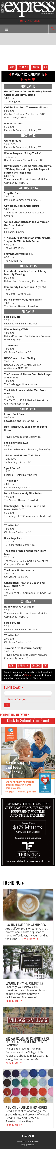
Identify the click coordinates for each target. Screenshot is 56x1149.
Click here (29, 675)
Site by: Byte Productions (28, 1145)
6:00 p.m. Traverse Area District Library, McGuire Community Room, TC (28, 174)
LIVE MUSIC (23, 67)
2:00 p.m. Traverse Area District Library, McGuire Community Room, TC (25, 653)
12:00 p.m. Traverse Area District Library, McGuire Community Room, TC (25, 611)
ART (45, 67)
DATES (11, 67)
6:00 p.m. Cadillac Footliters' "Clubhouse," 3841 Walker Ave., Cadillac (26, 112)
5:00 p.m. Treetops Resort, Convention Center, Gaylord (24, 210)
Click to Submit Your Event (28, 721)
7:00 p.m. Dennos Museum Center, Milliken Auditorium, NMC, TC (22, 363)
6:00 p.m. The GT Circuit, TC (27, 243)
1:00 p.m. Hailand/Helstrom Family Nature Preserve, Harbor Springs (27, 334)
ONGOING (36, 67)
